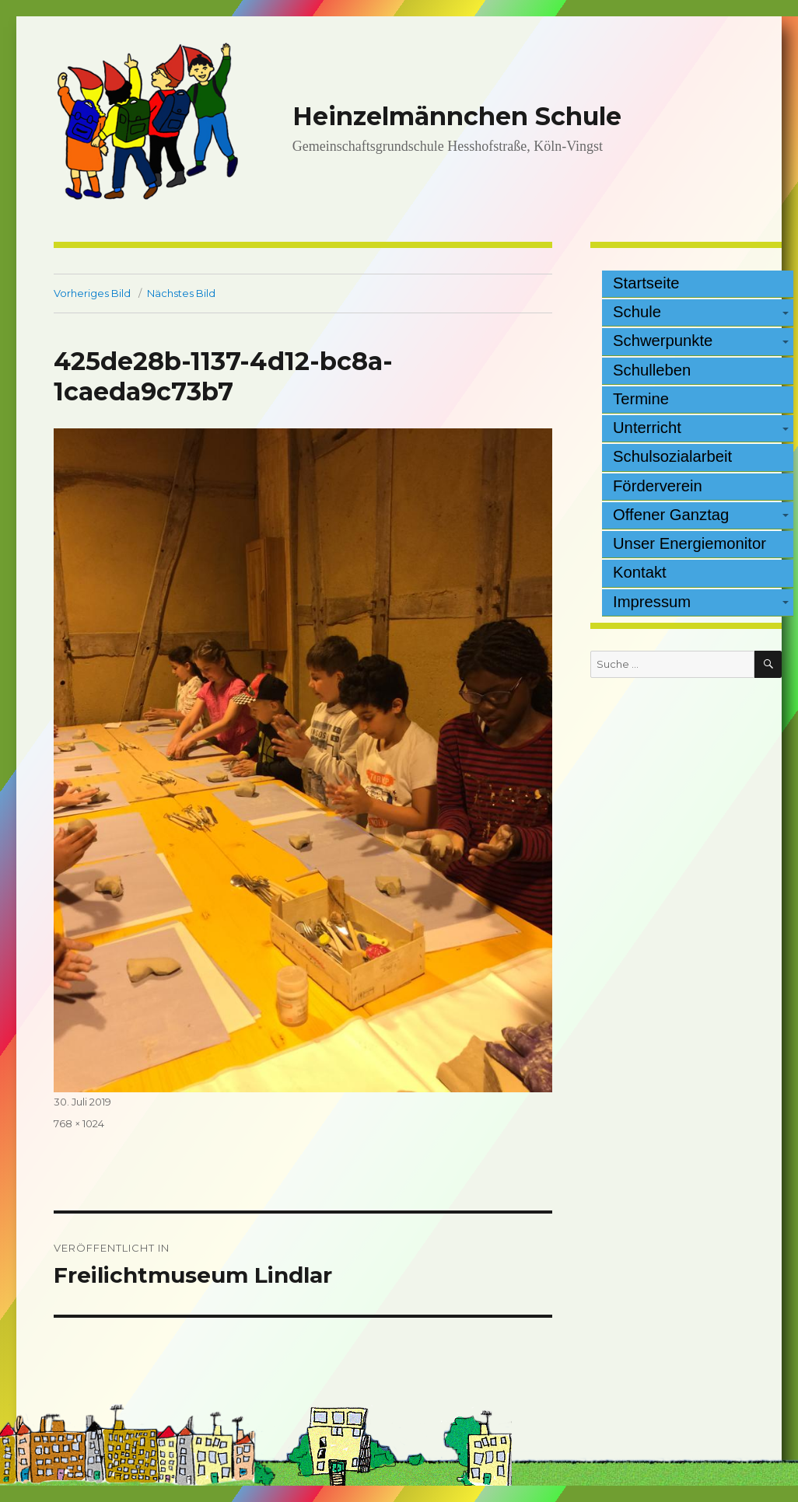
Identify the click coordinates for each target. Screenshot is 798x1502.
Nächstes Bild (181, 293)
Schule (637, 311)
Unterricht (647, 427)
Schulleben (652, 370)
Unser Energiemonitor (689, 543)
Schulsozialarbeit (672, 456)
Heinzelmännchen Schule (456, 116)
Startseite (646, 283)
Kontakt (640, 572)
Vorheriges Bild (92, 293)
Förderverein (657, 485)
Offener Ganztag (671, 514)
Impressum (652, 601)
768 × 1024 (79, 1123)
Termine (641, 398)
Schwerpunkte (662, 340)
